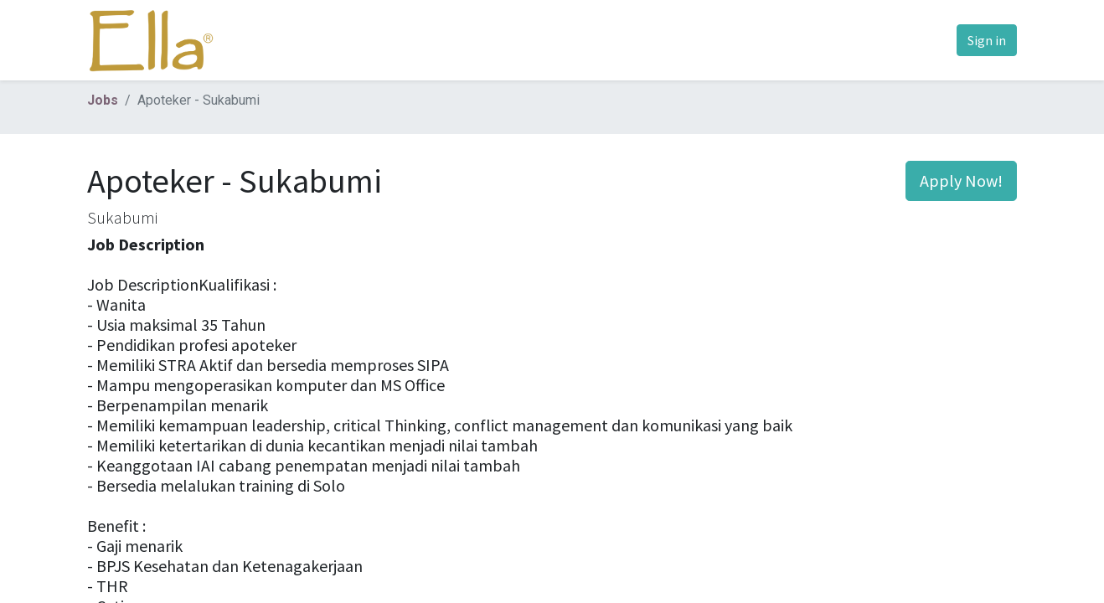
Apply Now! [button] (961, 180)
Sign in (986, 40)
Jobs (102, 100)
